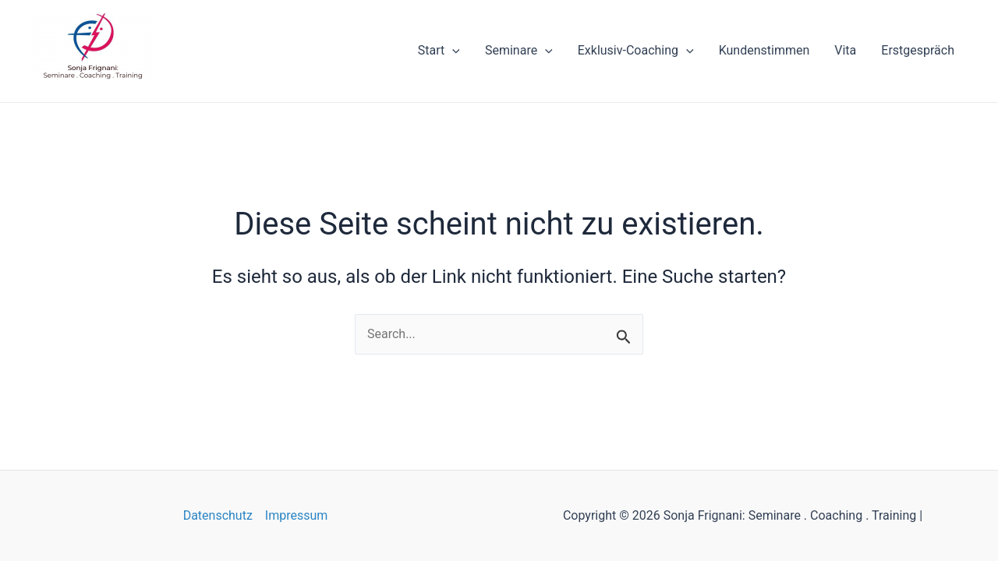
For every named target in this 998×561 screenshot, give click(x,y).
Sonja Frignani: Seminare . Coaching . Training (103, 85)
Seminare (519, 50)
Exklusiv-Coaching (636, 50)
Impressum (296, 515)
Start (439, 50)
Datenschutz (218, 515)
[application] (452, 50)
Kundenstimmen (764, 50)
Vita (845, 50)
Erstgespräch (917, 50)
